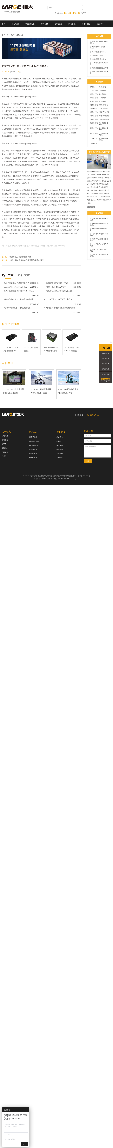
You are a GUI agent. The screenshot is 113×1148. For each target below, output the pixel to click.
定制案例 (58, 24)
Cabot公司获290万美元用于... (15, 287)
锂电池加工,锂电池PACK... (97, 47)
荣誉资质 (5, 440)
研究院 (4, 444)
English (83, 13)
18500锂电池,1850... (98, 52)
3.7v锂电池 (93, 138)
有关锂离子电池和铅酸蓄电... (99, 234)
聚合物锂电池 (104, 119)
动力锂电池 (29, 24)
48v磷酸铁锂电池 (103, 139)
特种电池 (44, 24)
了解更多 (91, 207)
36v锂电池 (102, 98)
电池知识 (19, 35)
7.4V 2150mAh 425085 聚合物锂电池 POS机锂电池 (11, 350)
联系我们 (5, 31)
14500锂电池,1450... (98, 59)
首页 (3, 24)
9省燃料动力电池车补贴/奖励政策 (17, 308)
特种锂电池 (94, 94)
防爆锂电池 (94, 123)
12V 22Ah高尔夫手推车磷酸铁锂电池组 (51, 349)
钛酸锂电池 (94, 119)
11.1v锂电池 (103, 105)
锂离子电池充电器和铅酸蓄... (99, 239)
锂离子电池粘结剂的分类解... (99, 250)
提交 (87, 461)
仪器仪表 (59, 449)
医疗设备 (59, 445)
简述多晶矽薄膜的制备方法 (20, 257)
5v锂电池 (102, 87)
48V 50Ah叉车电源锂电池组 (31, 349)
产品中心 (33, 432)
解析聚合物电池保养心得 (99, 229)
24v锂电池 (102, 94)
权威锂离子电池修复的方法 (57, 283)
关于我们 (100, 24)
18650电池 (93, 108)
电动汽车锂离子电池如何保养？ (16, 283)
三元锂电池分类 (96, 55)
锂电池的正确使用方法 (99, 68)
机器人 (58, 441)
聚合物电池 (33, 449)
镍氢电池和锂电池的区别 (99, 72)
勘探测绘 (59, 453)
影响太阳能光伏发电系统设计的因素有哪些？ (27, 260)
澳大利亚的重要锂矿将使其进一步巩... (19, 291)
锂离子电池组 (104, 112)
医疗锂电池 (94, 133)
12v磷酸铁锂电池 (103, 123)
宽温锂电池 (94, 116)
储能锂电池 (94, 105)
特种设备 (59, 437)
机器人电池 (94, 128)
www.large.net (75, 479)
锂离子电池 (33, 437)
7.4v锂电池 (93, 144)
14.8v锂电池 (103, 108)
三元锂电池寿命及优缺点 (99, 63)
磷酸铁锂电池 (104, 116)
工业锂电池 (94, 101)
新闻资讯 (71, 24)
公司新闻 (5, 452)
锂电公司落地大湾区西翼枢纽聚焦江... (61, 308)
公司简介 (5, 436)
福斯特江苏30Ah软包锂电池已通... (59, 291)
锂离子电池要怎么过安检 (56, 287)
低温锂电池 (94, 112)
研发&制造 (86, 24)
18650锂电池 (33, 445)
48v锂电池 (102, 101)
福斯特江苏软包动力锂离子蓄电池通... (19, 299)
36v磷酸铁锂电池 (103, 134)
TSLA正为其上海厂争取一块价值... (60, 299)
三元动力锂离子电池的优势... (99, 255)
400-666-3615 (105, 374)
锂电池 (92, 87)
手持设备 (59, 458)
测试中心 (5, 448)
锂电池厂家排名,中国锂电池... (99, 42)
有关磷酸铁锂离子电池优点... (99, 224)
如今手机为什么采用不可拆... (99, 245)
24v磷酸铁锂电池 (103, 129)
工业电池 (15, 24)
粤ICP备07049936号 (83, 476)
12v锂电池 (102, 90)
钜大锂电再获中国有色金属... (99, 219)
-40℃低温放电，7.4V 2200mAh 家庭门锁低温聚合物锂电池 (71, 350)
